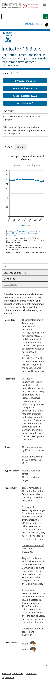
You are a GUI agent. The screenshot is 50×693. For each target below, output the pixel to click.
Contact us (31, 673)
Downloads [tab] (9, 278)
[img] (25, 195)
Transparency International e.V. (28, 231)
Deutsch (29, 23)
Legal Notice (8, 677)
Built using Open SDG (12, 673)
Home (5, 73)
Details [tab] (7, 266)
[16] (8, 37)
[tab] (8, 146)
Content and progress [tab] (15, 272)
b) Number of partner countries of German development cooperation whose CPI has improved (24, 130)
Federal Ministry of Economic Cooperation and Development (23, 234)
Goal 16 (14, 73)
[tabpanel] (25, 205)
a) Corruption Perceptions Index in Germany (21, 118)
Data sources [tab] (10, 284)
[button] (25, 80)
